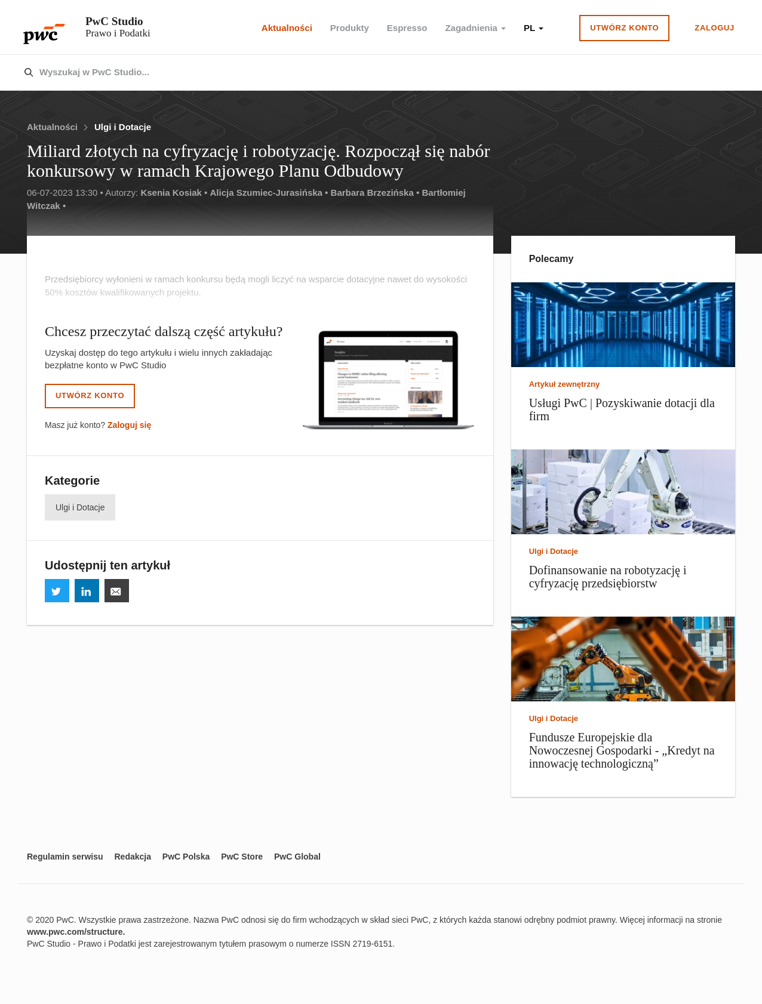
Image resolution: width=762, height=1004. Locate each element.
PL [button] (533, 28)
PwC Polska (186, 856)
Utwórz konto (624, 27)
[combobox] (355, 73)
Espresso (407, 28)
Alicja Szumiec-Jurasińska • (269, 192)
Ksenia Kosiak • (173, 192)
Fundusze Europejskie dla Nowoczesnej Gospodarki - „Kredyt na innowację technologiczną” (622, 750)
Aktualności (287, 28)
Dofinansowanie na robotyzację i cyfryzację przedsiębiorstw (608, 576)
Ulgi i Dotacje (122, 127)
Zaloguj (715, 27)
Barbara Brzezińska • (375, 192)
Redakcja (132, 856)
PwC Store (242, 856)
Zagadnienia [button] (475, 28)
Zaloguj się (129, 425)
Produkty (349, 28)
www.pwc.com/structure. (76, 932)
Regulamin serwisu (65, 856)
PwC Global (297, 856)
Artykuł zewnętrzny (564, 384)
